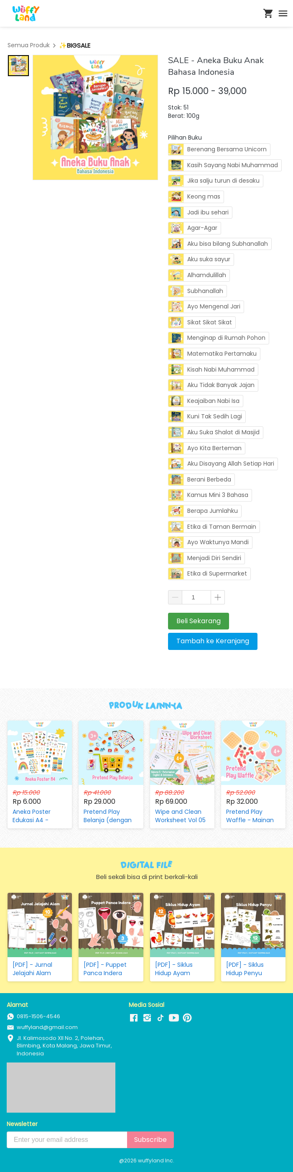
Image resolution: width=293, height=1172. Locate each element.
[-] (134, 1018)
